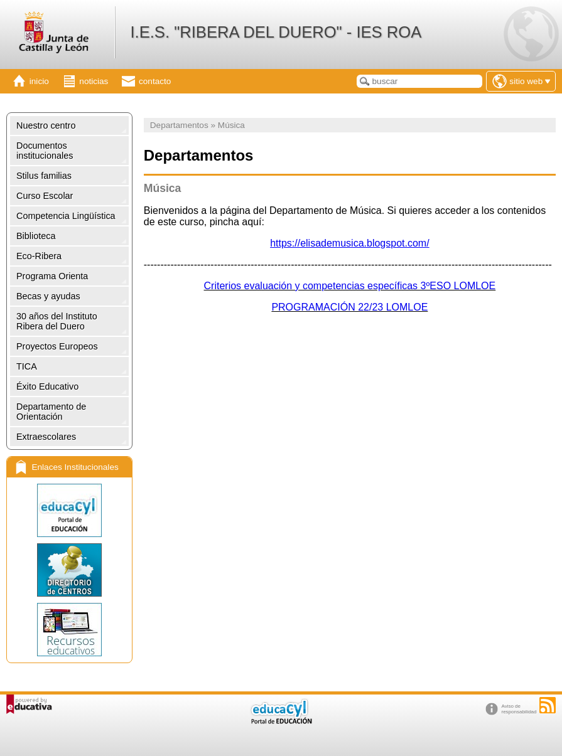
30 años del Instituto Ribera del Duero (56, 321)
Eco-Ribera (39, 256)
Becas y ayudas (48, 296)
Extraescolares (46, 437)
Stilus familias (44, 176)
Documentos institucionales (44, 151)
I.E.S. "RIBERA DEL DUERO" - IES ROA (275, 32)
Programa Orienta (52, 276)
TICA (26, 366)
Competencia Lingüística (66, 216)
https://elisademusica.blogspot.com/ (349, 243)
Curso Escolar (44, 196)
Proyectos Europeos (57, 346)
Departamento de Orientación (51, 412)
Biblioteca (35, 236)
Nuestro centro (45, 125)
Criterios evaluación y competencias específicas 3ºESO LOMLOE (350, 285)
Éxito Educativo (47, 386)
